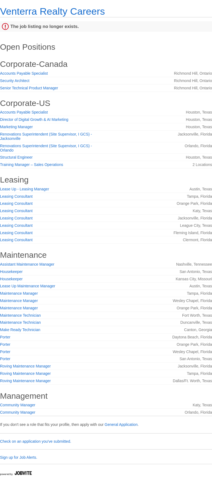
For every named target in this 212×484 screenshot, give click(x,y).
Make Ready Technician (20, 330)
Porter (5, 337)
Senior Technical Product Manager (29, 88)
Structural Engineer (16, 157)
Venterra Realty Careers (52, 11)
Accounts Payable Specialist (24, 73)
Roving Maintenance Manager (25, 366)
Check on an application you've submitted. (35, 441)
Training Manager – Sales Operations (31, 164)
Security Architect (14, 80)
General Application (121, 424)
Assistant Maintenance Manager (27, 264)
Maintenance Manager (19, 293)
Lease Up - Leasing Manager (24, 189)
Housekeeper (11, 271)
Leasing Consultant (16, 196)
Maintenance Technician (20, 315)
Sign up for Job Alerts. (18, 457)
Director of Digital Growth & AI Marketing (34, 119)
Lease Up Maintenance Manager (27, 286)
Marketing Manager (16, 127)
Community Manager (17, 405)
